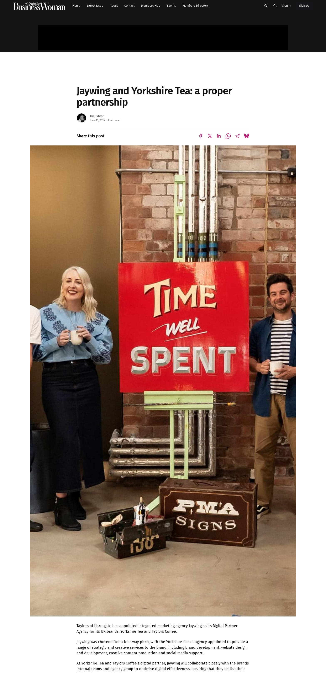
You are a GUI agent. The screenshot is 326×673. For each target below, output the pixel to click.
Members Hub (150, 5)
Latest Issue (95, 5)
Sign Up (304, 5)
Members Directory (196, 5)
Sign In (286, 5)
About (114, 5)
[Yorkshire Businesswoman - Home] (39, 6)
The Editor (97, 116)
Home (76, 5)
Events (171, 5)
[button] (266, 5)
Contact (129, 5)
